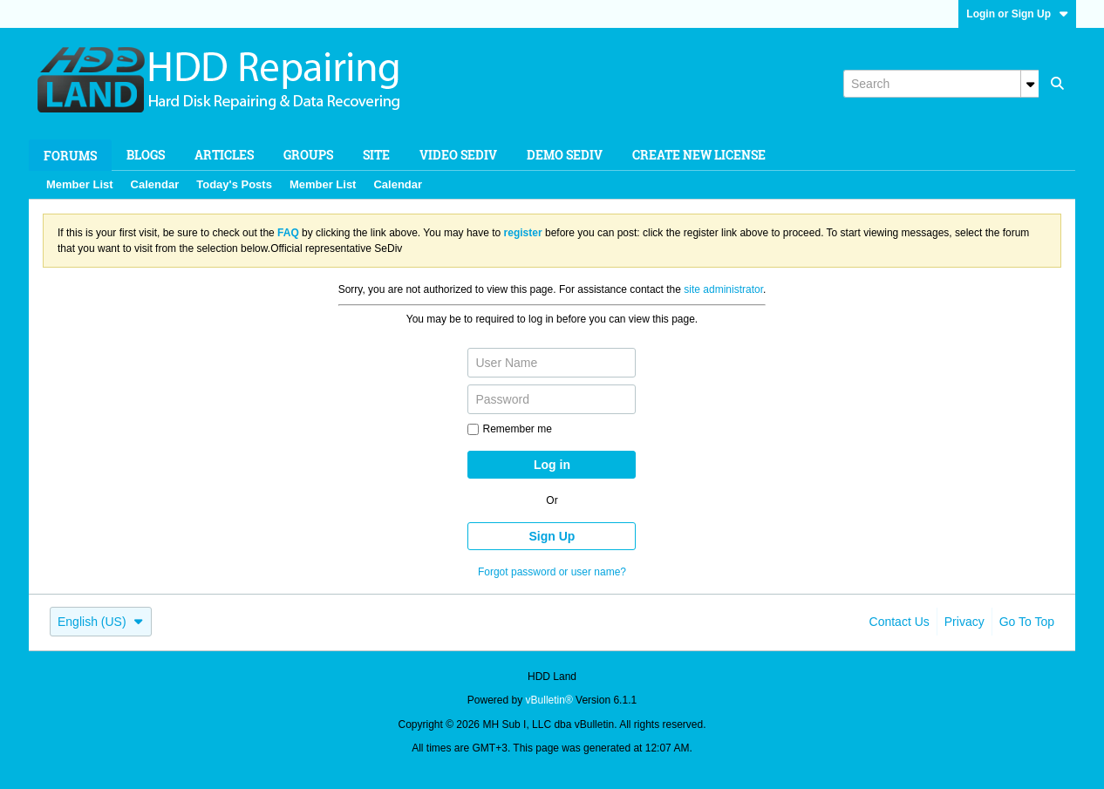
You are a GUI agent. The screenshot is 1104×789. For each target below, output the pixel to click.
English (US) (101, 622)
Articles (224, 154)
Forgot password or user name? (552, 572)
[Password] (551, 399)
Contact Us (899, 622)
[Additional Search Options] (1029, 84)
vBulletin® (549, 700)
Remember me (509, 429)
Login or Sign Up (1017, 14)
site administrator (723, 289)
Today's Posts (234, 184)
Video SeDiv (458, 154)
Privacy (964, 622)
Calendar (155, 184)
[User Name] (551, 362)
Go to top (1026, 622)
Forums (70, 155)
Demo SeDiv (565, 154)
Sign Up (552, 536)
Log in (552, 465)
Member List (79, 184)
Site (376, 154)
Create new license (699, 154)
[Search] (941, 84)
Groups (308, 154)
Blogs (145, 154)
